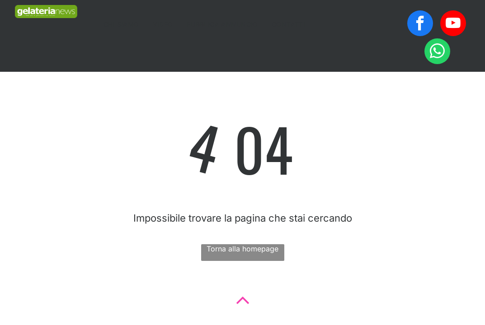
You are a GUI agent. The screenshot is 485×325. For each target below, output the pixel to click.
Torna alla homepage (242, 248)
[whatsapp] (437, 52)
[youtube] (453, 24)
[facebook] (420, 24)
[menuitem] (121, 24)
